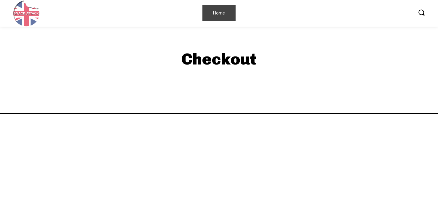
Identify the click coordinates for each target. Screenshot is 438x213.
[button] (421, 12)
